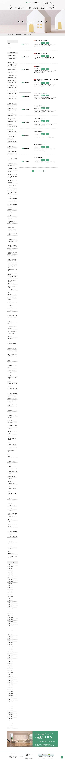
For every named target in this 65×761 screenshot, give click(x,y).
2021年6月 (9, 604)
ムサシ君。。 (10, 526)
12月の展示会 (10, 124)
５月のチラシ (10, 498)
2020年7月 (9, 627)
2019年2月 (9, 663)
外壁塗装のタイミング (11, 215)
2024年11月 (10, 568)
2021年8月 (9, 600)
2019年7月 (9, 653)
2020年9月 (9, 623)
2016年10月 (10, 718)
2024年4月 (9, 575)
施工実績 (27, 755)
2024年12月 (10, 566)
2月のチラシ (10, 171)
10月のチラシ (10, 321)
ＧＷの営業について (11, 553)
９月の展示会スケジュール (12, 548)
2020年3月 (9, 636)
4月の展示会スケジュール (12, 163)
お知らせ (9, 43)
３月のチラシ (10, 428)
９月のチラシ (10, 546)
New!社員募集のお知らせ (12, 476)
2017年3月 (9, 708)
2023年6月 (9, 587)
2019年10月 (10, 646)
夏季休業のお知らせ (11, 227)
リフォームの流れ (11, 283)
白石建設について (29, 754)
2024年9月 (9, 570)
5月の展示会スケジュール (12, 348)
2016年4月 (9, 727)
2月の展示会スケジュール (12, 294)
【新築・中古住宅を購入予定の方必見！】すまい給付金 (12, 260)
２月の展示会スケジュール (12, 174)
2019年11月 (10, 644)
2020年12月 (10, 617)
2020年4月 (9, 634)
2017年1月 (9, 712)
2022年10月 (10, 589)
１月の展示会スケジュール (12, 180)
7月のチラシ (10, 236)
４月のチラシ (10, 503)
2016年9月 (9, 720)
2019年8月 (9, 651)
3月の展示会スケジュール (12, 165)
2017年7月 (9, 699)
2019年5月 (9, 657)
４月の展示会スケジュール (12, 505)
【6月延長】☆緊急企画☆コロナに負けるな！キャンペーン (12, 246)
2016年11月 (10, 716)
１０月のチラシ (10, 541)
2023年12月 (10, 579)
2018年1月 (9, 689)
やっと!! (9, 486)
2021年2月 (9, 613)
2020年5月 (9, 632)
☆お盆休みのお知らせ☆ (12, 333)
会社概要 (27, 757)
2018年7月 (9, 676)
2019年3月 (9, 661)
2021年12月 (10, 596)
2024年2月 (9, 577)
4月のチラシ (10, 160)
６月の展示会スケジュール (12, 493)
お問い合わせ (28, 759)
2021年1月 (9, 615)
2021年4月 (9, 608)
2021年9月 (9, 598)
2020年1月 (9, 640)
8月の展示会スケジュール (12, 141)
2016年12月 (10, 714)
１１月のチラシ (10, 538)
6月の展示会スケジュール (12, 249)
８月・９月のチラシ (11, 136)
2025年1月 (9, 564)
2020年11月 (10, 619)
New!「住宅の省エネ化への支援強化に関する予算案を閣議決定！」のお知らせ (12, 65)
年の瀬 (9, 456)
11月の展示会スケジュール (12, 198)
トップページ (10, 34)
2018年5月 (9, 680)
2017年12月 (10, 691)
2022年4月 (9, 594)
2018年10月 (10, 672)
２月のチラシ (10, 433)
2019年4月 (9, 659)
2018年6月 (9, 678)
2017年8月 (9, 697)
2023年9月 (9, 585)
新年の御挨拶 (10, 182)
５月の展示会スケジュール (12, 500)
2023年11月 (10, 581)
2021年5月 (9, 606)
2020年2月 (9, 638)
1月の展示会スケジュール (12, 297)
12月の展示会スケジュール (12, 126)
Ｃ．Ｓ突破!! (10, 473)
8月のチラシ (10, 328)
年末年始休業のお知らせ (12, 185)
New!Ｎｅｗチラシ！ (11, 62)
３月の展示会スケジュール (12, 431)
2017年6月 (9, 701)
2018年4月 (9, 682)
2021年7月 (9, 602)
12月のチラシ (10, 187)
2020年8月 (9, 625)
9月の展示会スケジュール (12, 134)
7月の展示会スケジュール (12, 239)
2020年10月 (10, 621)
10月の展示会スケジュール (12, 204)
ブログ (9, 45)
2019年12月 (10, 642)
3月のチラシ (10, 362)
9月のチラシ (10, 323)
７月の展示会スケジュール (12, 488)
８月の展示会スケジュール (12, 481)
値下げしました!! (10, 543)
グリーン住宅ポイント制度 (12, 158)
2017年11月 (10, 693)
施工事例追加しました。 (12, 461)
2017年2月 (9, 710)
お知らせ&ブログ (19, 34)
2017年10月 (10, 695)
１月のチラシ (10, 442)
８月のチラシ (10, 224)
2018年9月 (9, 674)
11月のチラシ (10, 310)
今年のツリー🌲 (10, 129)
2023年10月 (10, 583)
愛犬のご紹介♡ (10, 113)
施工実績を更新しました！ (12, 72)
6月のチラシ (10, 341)
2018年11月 (10, 670)
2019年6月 (9, 655)
